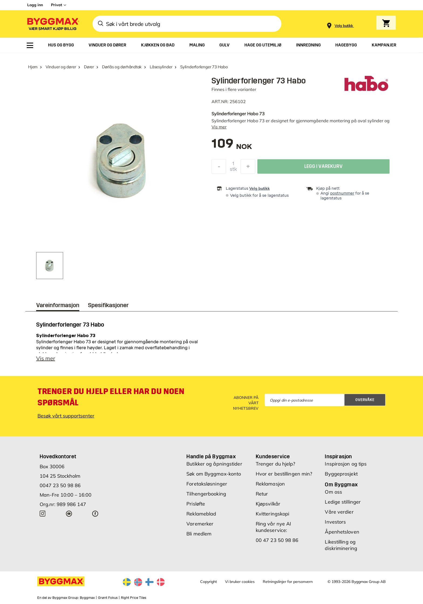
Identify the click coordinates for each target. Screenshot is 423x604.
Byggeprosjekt (341, 474)
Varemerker (199, 524)
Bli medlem (199, 534)
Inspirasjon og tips (346, 464)
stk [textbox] (233, 171)
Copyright (208, 581)
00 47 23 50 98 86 (277, 540)
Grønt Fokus (108, 598)
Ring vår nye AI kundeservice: (273, 527)
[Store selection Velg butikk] (344, 26)
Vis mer (219, 127)
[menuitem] (30, 45)
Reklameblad (201, 514)
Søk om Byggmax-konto (213, 474)
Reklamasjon (270, 484)
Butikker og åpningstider (214, 464)
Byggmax (87, 598)
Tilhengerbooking (206, 494)
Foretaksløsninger (206, 484)
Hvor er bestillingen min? (284, 474)
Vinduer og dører (61, 66)
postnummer (342, 193)
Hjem (32, 66)
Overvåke (364, 400)
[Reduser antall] (219, 168)
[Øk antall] (248, 168)
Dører (89, 66)
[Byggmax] (52, 24)
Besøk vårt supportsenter (65, 416)
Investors (335, 522)
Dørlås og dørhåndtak (122, 66)
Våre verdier (339, 512)
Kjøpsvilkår (268, 504)
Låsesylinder (161, 66)
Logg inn (35, 4)
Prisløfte (195, 504)
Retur (262, 494)
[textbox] (232, 146)
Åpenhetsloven (342, 532)
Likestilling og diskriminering (341, 545)
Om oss (333, 492)
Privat (56, 4)
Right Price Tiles (133, 598)
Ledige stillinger (343, 502)
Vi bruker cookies (240, 581)
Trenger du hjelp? (275, 464)
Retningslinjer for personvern (288, 581)
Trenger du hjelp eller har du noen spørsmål (110, 397)
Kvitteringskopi (272, 514)
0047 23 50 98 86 (60, 485)
